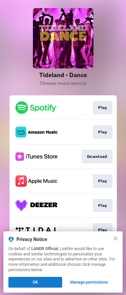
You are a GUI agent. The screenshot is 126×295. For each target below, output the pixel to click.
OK (35, 282)
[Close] (115, 238)
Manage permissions (89, 282)
